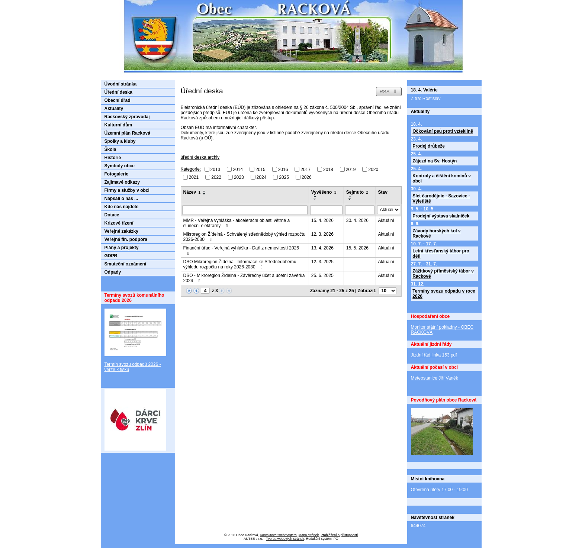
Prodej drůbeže (428, 146)
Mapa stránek (309, 535)
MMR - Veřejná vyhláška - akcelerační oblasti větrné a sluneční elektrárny (236, 223)
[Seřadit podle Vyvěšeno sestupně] (315, 199)
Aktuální (386, 220)
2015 (260, 169)
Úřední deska (118, 92)
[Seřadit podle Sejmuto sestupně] (350, 199)
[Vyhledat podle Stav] (388, 209)
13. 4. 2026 (322, 248)
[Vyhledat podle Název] (245, 210)
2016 (283, 169)
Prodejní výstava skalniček (440, 216)
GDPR (111, 255)
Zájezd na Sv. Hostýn (434, 161)
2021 (194, 177)
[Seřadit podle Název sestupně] (204, 194)
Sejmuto (357, 192)
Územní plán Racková (127, 133)
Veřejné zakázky (121, 231)
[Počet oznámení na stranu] (387, 290)
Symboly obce (119, 165)
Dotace (111, 214)
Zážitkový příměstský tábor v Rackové (443, 273)
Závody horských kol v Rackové (436, 233)
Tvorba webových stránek (285, 539)
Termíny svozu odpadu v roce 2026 (443, 293)
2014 (238, 169)
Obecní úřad (117, 100)
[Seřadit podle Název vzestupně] (204, 191)
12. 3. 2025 (322, 261)
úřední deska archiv (200, 157)
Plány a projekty (121, 247)
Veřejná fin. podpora (125, 239)
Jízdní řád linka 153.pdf (434, 355)
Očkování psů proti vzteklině (442, 131)
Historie (112, 157)
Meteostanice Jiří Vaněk (434, 378)
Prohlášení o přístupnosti (339, 535)
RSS (388, 91)
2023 (239, 177)
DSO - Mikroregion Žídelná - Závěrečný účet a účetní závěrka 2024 (244, 278)
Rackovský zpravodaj (127, 116)
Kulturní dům (118, 125)
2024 (262, 177)
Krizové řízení (119, 223)
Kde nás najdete (121, 206)
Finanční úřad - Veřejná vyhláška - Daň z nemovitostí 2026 (241, 250)
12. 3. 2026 (322, 234)
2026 (307, 177)
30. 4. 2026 (357, 220)
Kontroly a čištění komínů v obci (441, 178)
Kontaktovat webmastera (278, 535)
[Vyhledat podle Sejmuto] (359, 210)
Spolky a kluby (120, 141)
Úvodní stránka (120, 84)
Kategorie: (191, 169)
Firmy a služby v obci (126, 190)
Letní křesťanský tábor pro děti (440, 253)
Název (192, 192)
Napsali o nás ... (121, 198)
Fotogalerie (116, 174)
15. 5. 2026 (357, 248)
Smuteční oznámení (125, 264)
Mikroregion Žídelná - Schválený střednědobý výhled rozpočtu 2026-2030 (244, 237)
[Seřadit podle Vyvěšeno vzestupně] (315, 196)
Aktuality (113, 108)
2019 (351, 169)
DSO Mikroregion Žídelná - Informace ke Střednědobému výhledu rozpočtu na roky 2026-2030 (239, 264)
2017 (305, 169)
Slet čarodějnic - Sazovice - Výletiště (441, 198)
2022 (216, 177)
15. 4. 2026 (322, 220)
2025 (284, 177)
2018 (328, 169)
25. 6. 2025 (322, 275)
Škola (110, 149)
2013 (215, 169)
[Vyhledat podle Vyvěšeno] (326, 210)
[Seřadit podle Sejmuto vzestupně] (350, 196)
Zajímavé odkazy (122, 182)
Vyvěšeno (324, 192)
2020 (373, 169)
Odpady (112, 272)
